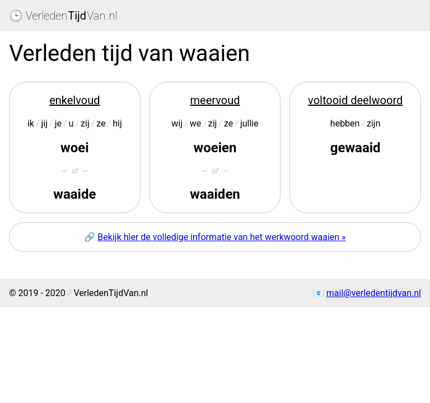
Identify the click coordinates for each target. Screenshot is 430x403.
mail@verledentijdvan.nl (373, 293)
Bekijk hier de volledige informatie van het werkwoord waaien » (221, 237)
